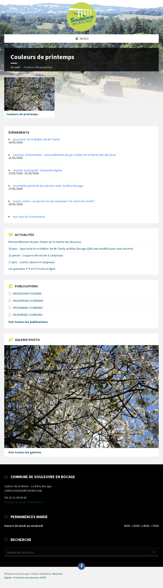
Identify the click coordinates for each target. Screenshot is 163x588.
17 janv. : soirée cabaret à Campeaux (31, 262)
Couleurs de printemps (22, 114)
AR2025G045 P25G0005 (27, 293)
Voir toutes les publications (28, 322)
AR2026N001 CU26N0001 (28, 308)
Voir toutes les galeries (24, 452)
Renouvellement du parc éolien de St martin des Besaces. (45, 242)
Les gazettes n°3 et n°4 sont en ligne (31, 269)
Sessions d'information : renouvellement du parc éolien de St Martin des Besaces (64, 155)
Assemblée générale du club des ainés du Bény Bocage (48, 186)
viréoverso (45, 573)
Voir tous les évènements (29, 217)
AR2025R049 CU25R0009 (28, 301)
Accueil (15, 67)
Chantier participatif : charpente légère (37, 170)
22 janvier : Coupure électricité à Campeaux (35, 255)
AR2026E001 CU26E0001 (27, 315)
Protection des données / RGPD (30, 577)
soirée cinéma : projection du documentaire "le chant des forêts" (54, 201)
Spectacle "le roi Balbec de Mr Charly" (36, 139)
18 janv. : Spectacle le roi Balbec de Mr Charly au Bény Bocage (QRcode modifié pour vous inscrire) (70, 248)
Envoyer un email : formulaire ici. (24, 502)
